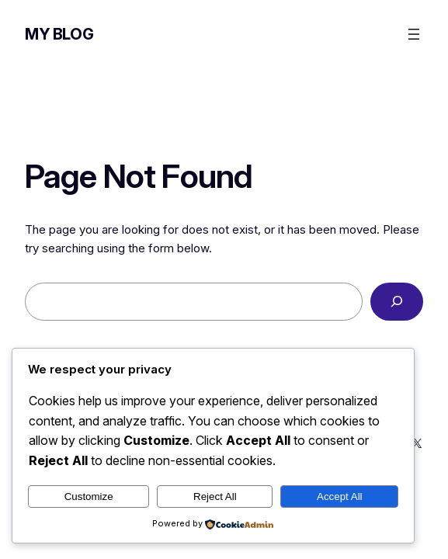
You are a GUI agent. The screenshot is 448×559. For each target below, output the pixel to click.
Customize (88, 496)
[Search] (396, 301)
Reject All (215, 496)
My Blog (59, 34)
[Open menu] (414, 34)
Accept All (340, 496)
